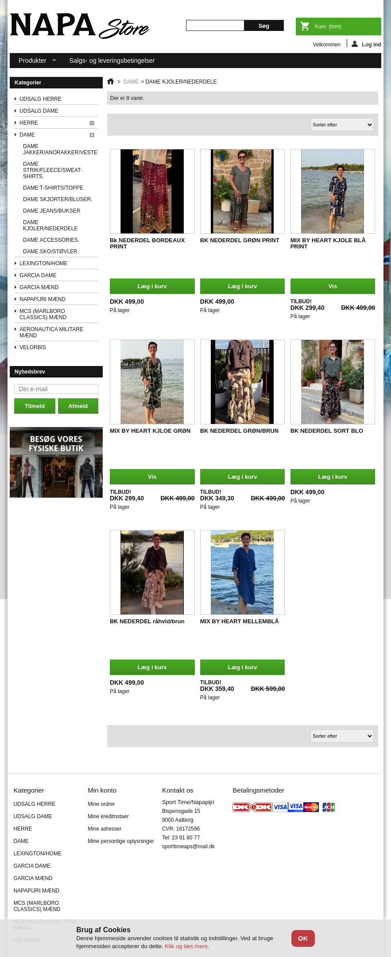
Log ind (366, 44)
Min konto (102, 790)
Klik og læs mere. (187, 946)
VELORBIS (32, 347)
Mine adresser (104, 829)
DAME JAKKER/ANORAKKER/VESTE (60, 149)
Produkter (33, 62)
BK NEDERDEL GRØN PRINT (239, 240)
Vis (333, 286)
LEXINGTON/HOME (43, 263)
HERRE (28, 123)
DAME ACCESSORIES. (51, 240)
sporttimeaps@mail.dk (188, 846)
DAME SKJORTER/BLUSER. (57, 199)
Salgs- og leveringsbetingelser (112, 60)
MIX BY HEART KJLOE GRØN (150, 430)
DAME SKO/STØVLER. (51, 251)
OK (303, 938)
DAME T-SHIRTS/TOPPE (53, 188)
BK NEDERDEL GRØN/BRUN (239, 430)
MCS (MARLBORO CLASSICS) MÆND (42, 314)
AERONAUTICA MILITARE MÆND (51, 332)
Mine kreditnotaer (108, 816)
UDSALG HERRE (40, 99)
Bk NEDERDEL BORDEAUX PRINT (147, 243)
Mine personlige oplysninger (121, 841)
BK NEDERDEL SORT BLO (326, 430)
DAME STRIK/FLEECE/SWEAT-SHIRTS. (52, 170)
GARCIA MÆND (38, 287)
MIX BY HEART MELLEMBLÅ (239, 621)
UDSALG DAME (38, 111)
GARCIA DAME (37, 275)
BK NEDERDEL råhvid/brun (147, 621)
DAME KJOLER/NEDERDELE (50, 225)
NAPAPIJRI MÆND (42, 299)
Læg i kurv (152, 286)
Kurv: (328, 26)
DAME (27, 135)
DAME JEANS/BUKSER (51, 211)
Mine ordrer (101, 804)
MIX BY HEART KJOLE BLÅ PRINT (328, 243)
